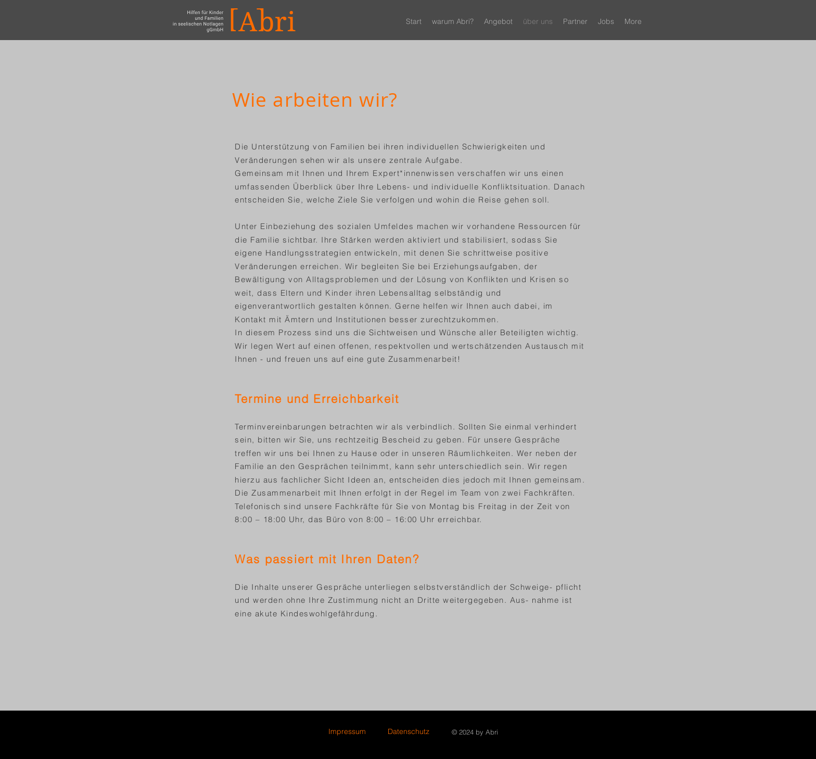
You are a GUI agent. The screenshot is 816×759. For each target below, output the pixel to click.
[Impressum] (347, 732)
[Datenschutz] (408, 732)
